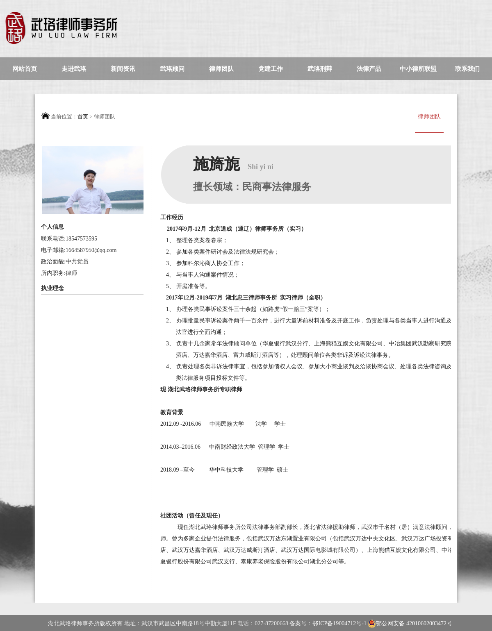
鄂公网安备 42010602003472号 (410, 624)
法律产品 (369, 69)
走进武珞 (73, 69)
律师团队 (221, 69)
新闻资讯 (123, 69)
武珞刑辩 (320, 69)
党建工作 (270, 69)
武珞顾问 (172, 69)
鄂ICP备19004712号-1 (340, 623)
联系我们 (467, 69)
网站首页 (24, 69)
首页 (82, 116)
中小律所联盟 (418, 69)
